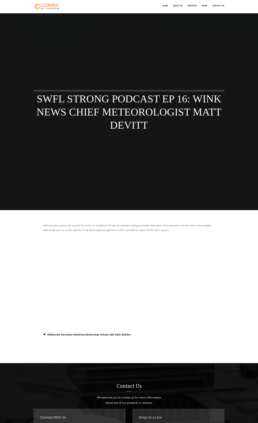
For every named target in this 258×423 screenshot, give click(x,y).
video (118, 335)
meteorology (92, 335)
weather (126, 335)
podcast (104, 335)
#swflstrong (53, 335)
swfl (112, 335)
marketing (79, 335)
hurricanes (67, 335)
